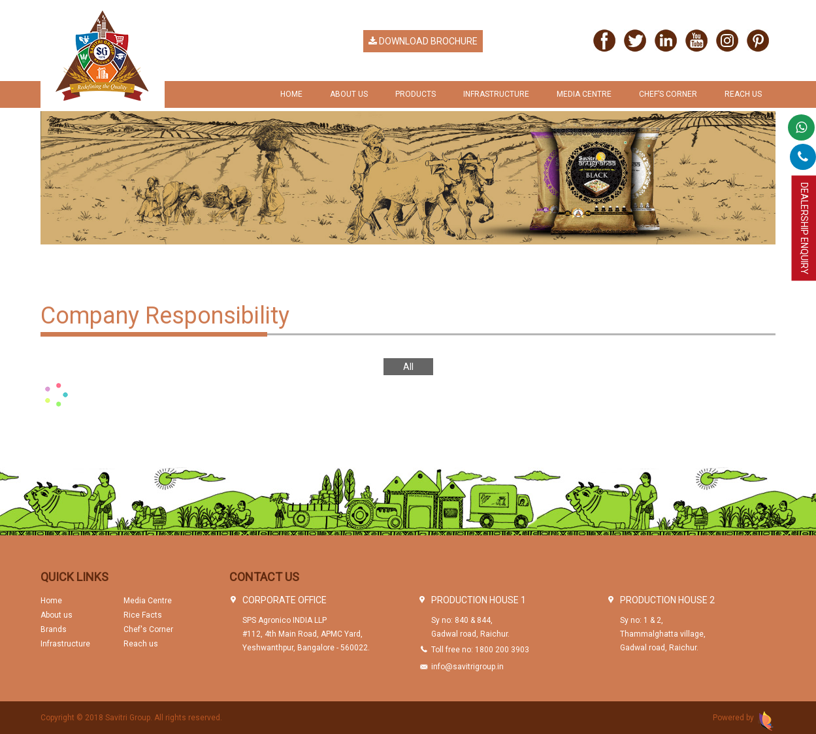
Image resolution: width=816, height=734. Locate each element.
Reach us (743, 94)
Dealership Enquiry (804, 228)
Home (291, 94)
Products (415, 94)
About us (57, 615)
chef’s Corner (668, 94)
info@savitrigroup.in (467, 666)
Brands (54, 629)
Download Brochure (423, 41)
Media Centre (584, 94)
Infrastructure (496, 94)
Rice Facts (142, 615)
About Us (349, 94)
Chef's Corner (148, 629)
